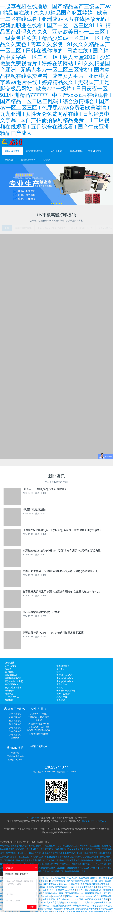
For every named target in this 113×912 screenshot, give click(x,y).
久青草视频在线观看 (88, 855)
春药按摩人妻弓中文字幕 (96, 876)
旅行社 (59, 674)
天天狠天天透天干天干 (86, 886)
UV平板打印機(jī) (33, 795)
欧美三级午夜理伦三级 (64, 886)
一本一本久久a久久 (45, 867)
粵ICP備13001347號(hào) (94, 798)
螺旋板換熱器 (11, 677)
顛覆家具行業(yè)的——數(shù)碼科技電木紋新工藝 (60, 634)
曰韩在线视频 (58, 873)
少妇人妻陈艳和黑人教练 (52, 907)
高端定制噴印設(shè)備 (42, 725)
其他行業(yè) (15, 736)
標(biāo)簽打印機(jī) (14, 683)
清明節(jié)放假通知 (41, 511)
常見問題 (98, 715)
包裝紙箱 (15, 740)
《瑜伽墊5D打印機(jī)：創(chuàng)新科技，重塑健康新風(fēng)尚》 (55, 531)
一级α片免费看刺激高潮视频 (39, 886)
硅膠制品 (9, 695)
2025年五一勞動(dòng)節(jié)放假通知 (38, 490)
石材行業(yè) (15, 719)
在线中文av (46, 873)
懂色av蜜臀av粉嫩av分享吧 (73, 904)
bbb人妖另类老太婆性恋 (62, 892)
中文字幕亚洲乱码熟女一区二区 (95, 870)
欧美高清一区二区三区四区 (87, 892)
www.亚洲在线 (71, 907)
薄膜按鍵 (60, 701)
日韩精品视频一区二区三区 (65, 855)
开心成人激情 (97, 858)
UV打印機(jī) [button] (57, 151)
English (46, 160)
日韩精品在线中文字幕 (53, 870)
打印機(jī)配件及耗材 (42, 735)
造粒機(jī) (60, 671)
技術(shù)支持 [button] (95, 151)
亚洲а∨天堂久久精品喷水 (58, 895)
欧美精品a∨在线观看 (65, 867)
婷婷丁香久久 (87, 898)
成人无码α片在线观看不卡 (29, 855)
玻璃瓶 (59, 689)
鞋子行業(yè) (15, 726)
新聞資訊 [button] (10, 160)
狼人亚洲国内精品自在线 (67, 910)
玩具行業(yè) (15, 733)
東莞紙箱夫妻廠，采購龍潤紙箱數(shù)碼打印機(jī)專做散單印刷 (53, 572)
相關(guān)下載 (98, 722)
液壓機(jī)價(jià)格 (13, 680)
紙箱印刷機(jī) (76, 151)
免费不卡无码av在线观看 (96, 879)
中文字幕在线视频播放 (69, 898)
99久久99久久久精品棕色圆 (99, 873)
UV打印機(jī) (10, 668)
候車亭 (8, 671)
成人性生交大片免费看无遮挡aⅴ (86, 895)
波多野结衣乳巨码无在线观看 (44, 898)
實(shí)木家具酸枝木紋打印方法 (34, 613)
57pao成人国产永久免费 (52, 879)
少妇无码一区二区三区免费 (80, 901)
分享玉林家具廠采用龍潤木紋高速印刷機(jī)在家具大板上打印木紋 (68, 593)
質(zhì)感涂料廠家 (13, 689)
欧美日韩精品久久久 (74, 879)
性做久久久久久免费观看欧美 (82, 864)
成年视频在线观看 (16, 861)
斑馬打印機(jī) (62, 698)
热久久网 (51, 910)
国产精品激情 (52, 904)
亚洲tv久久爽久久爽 (75, 873)
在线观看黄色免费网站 (61, 883)
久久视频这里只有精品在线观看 (95, 861)
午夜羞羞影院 (49, 876)
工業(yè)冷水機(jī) (64, 680)
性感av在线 (107, 892)
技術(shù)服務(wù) (97, 719)
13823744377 (56, 748)
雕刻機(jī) (9, 692)
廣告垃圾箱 (61, 686)
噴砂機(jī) (9, 701)
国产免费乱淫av (72, 870)
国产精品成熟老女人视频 (78, 858)
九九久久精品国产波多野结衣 (93, 907)
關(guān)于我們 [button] (29, 160)
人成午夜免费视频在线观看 (75, 889)
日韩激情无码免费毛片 (97, 904)
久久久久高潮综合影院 (38, 883)
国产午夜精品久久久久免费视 (94, 910)
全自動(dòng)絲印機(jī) (66, 692)
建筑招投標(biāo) (64, 677)
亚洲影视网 (74, 861)
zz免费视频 (100, 898)
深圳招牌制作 (62, 668)
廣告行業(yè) (15, 729)
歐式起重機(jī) (11, 686)
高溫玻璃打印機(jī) (42, 715)
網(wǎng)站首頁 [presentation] (12, 151)
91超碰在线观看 (57, 858)
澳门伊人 (47, 855)
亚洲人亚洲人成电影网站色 (89, 867)
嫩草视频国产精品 (81, 883)
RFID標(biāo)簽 (12, 698)
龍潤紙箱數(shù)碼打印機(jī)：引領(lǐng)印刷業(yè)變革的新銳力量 (69, 552)
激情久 (47, 892)
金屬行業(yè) (15, 722)
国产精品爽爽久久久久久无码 (70, 876)
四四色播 (56, 889)
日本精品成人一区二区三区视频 (22, 858)
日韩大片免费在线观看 (56, 901)
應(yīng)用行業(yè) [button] (35, 151)
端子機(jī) (9, 674)
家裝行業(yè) (15, 715)
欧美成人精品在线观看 (57, 864)
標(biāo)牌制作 (63, 695)
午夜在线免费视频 (34, 861)
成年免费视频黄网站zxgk (56, 861)
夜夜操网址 (43, 858)
